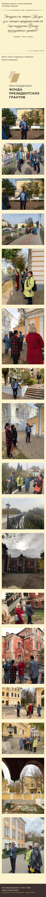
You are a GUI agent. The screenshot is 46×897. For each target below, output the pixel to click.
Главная (17, 37)
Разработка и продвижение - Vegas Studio (18, 892)
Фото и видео (27, 37)
